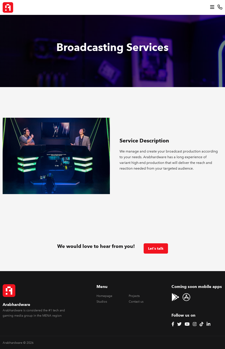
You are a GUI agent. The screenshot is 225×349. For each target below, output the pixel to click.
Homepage (104, 296)
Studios (101, 301)
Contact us (136, 301)
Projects (134, 296)
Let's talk (156, 248)
